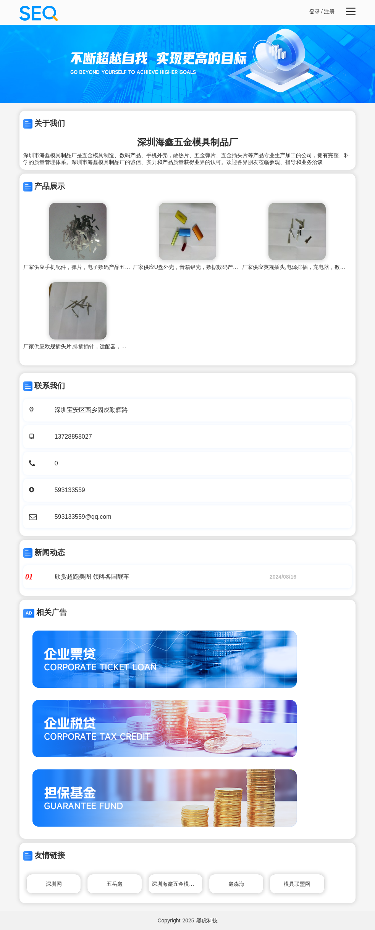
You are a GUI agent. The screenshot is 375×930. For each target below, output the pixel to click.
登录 (314, 11)
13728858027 (73, 436)
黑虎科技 (207, 920)
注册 (329, 11)
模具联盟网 (297, 884)
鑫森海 (236, 884)
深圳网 (54, 884)
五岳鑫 (115, 884)
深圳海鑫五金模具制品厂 (177, 884)
